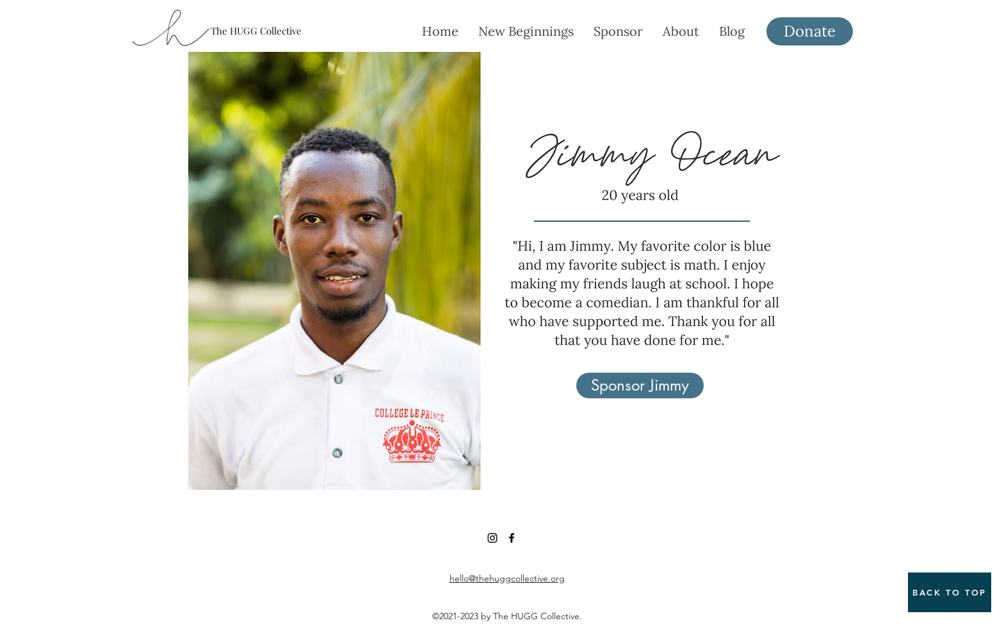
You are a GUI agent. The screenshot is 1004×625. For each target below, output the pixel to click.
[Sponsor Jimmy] (640, 385)
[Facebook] (511, 538)
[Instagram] (492, 538)
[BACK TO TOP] (949, 592)
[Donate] (809, 31)
